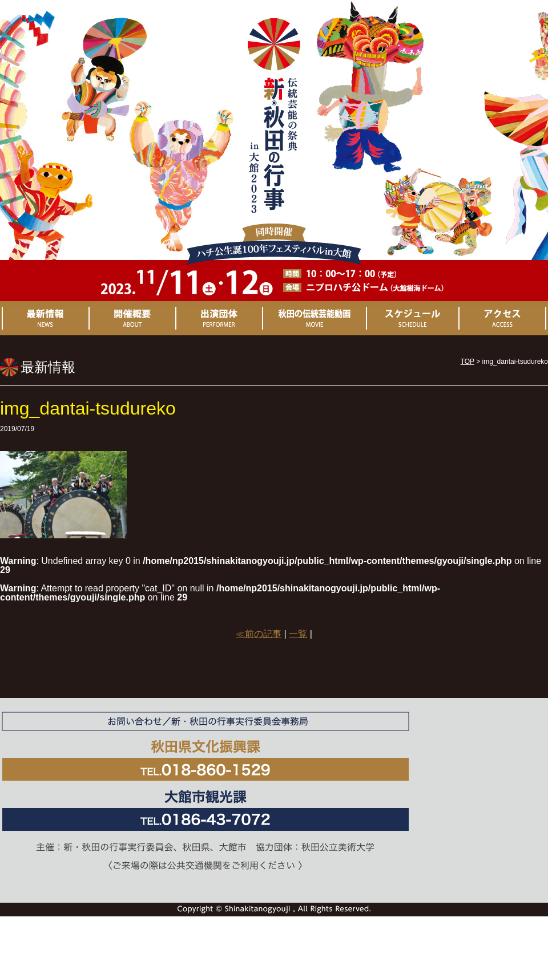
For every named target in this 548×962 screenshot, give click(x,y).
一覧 (298, 634)
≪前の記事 (258, 634)
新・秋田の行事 (274, 126)
